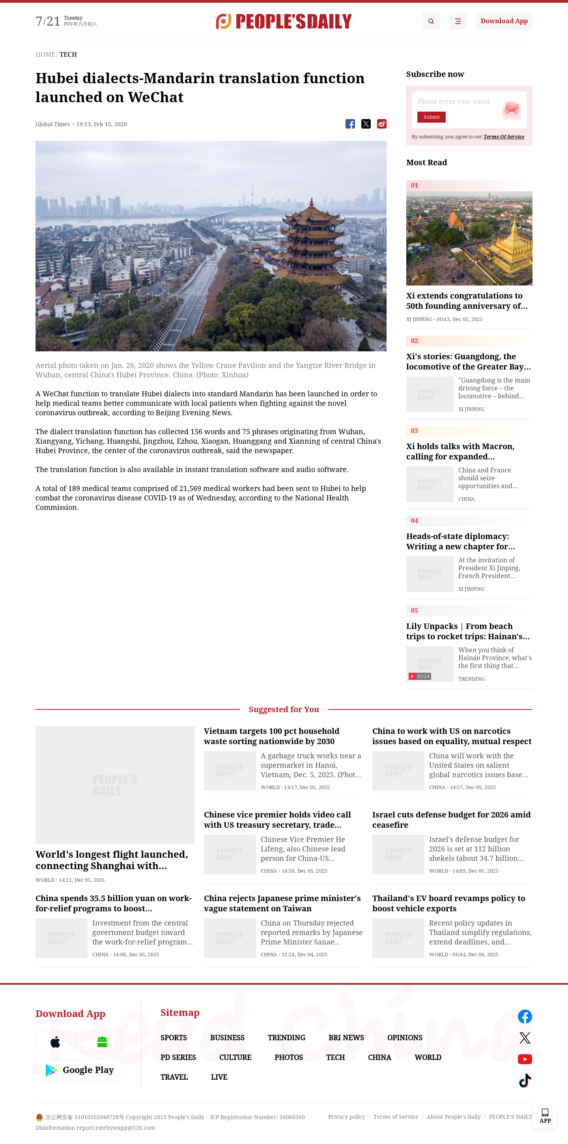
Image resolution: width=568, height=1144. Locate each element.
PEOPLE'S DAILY (510, 1117)
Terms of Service (396, 1117)
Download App (504, 21)
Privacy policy (346, 1117)
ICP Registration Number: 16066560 (257, 1117)
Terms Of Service (504, 137)
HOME (45, 54)
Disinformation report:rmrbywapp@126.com (95, 1128)
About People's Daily (454, 1117)
